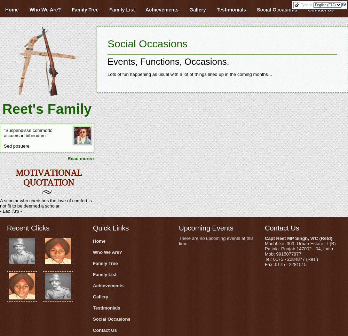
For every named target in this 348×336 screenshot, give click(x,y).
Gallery (100, 296)
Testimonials (106, 308)
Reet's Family (47, 109)
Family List (105, 274)
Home (99, 241)
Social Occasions (148, 43)
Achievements (108, 285)
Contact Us (105, 330)
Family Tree (105, 263)
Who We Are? (107, 252)
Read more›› (81, 158)
